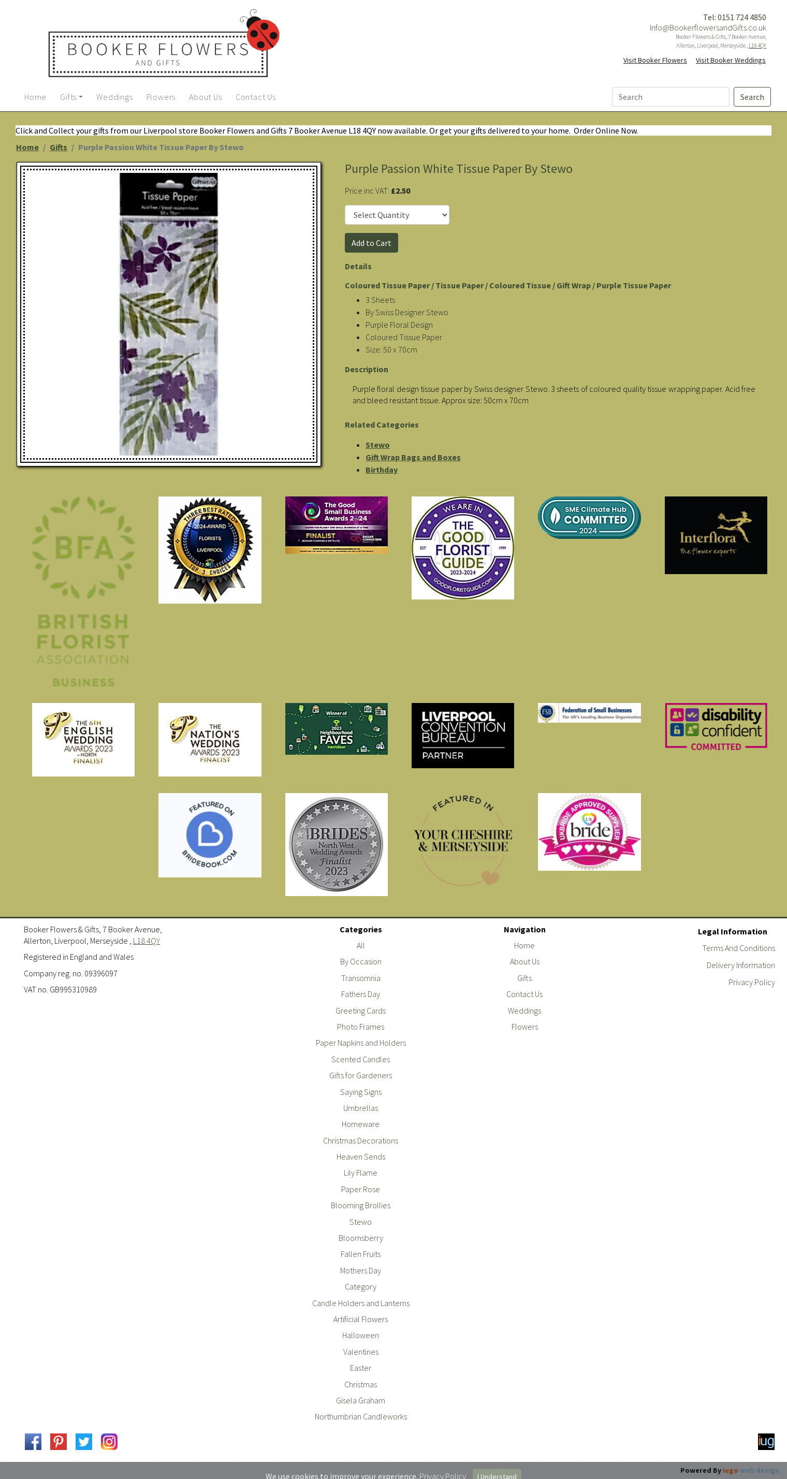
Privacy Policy (751, 982)
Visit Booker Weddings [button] (731, 60)
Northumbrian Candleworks (361, 1416)
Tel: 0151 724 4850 (734, 17)
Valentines (360, 1351)
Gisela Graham (360, 1400)
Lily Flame (360, 1172)
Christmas (360, 1384)
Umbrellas (360, 1108)
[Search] (671, 97)
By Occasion (361, 961)
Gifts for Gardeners (360, 1075)
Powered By (729, 1470)
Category (360, 1286)
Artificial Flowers (360, 1319)
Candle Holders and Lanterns (361, 1303)
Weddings (524, 1010)
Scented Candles (360, 1059)
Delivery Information (741, 965)
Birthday (382, 469)
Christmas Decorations (360, 1140)
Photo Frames (360, 1026)
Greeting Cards (361, 1010)
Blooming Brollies (360, 1205)
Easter (360, 1368)
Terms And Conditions (738, 948)
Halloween (360, 1335)
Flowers (525, 1026)
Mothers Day (360, 1270)
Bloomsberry (361, 1238)
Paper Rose (360, 1189)
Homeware (361, 1124)
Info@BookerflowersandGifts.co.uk (708, 27)
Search (752, 97)
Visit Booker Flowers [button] (655, 60)
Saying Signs (361, 1092)
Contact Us (524, 994)
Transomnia (361, 978)
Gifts (58, 147)
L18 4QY (757, 45)
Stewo (378, 445)
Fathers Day (360, 994)
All (361, 945)
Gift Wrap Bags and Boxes (413, 457)
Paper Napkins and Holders (361, 1042)
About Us (525, 961)
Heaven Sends (361, 1156)
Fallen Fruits (361, 1254)
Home (27, 147)
